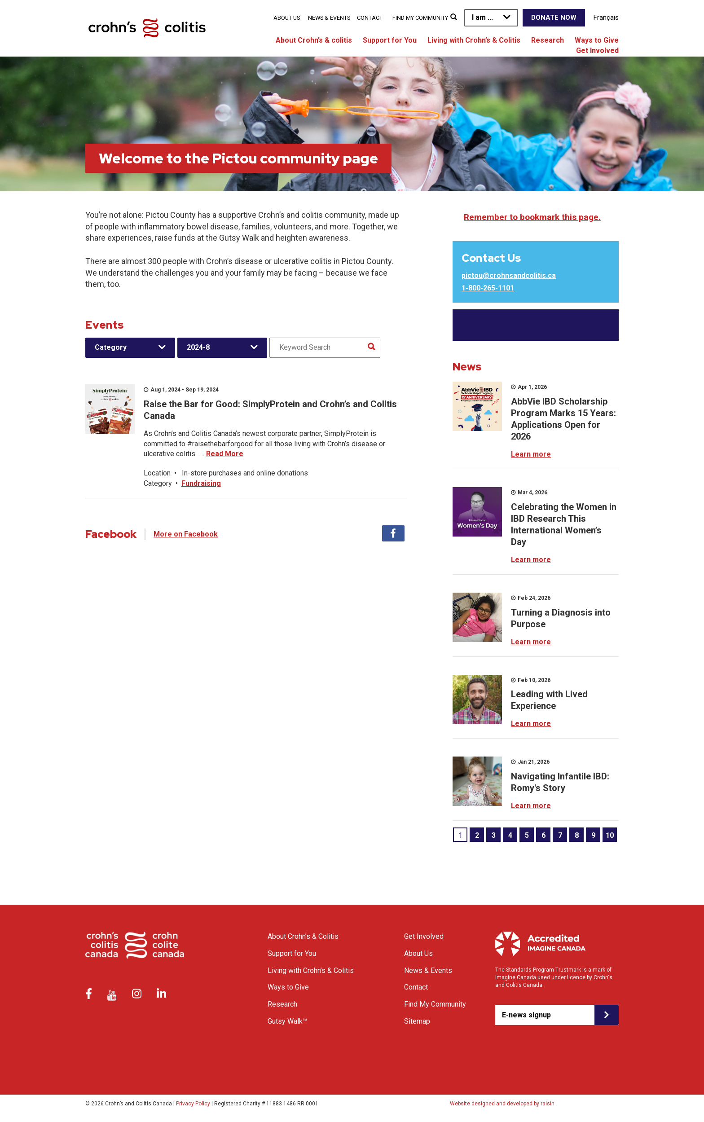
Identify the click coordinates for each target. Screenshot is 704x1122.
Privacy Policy (193, 1103)
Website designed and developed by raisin (502, 1103)
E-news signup (526, 1015)
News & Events (329, 17)
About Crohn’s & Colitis (303, 936)
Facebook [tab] (393, 533)
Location (157, 473)
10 (610, 835)
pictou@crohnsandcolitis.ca (509, 275)
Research (547, 40)
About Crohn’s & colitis (314, 40)
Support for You (390, 40)
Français (606, 17)
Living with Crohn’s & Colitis (473, 40)
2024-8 (198, 347)
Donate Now (553, 17)
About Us (286, 17)
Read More (224, 453)
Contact (370, 17)
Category (111, 347)
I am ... (482, 17)
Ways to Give (597, 40)
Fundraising (201, 483)
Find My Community (420, 17)
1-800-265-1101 (488, 288)
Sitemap (417, 1021)
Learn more (531, 454)
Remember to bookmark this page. (532, 217)
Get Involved (597, 50)
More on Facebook (186, 534)
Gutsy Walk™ (287, 1021)
